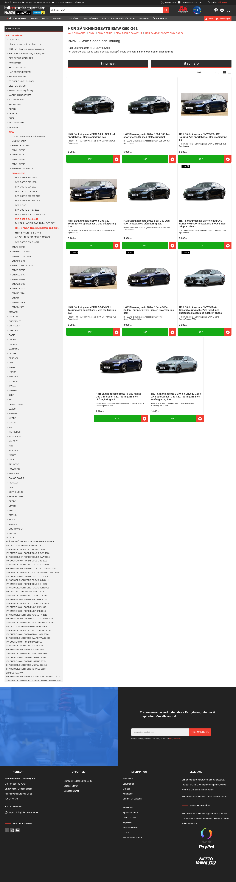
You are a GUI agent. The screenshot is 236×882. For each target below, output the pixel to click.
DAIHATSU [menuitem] (14, 349)
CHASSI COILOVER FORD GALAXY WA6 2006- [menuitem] (28, 638)
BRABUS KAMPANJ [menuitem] (15, 673)
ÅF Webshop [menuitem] (160, 18)
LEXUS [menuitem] (12, 409)
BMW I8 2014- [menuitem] (18, 302)
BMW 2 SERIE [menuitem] (18, 155)
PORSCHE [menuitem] (14, 473)
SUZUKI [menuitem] (12, 510)
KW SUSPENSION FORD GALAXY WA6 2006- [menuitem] (27, 634)
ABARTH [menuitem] (13, 113)
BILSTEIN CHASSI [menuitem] (17, 86)
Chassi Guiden (130, 817)
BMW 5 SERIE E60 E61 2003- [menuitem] (28, 196)
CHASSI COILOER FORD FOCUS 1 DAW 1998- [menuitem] (28, 557)
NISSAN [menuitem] (13, 455)
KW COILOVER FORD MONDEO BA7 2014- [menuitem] (26, 626)
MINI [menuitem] (11, 446)
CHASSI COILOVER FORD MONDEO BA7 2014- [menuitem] (28, 630)
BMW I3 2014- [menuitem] (18, 293)
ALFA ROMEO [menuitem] (15, 104)
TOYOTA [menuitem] (13, 524)
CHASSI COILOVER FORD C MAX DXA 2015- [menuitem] (27, 603)
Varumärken (128, 784)
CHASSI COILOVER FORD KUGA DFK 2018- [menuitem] (27, 615)
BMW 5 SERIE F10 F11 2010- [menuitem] (27, 200)
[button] (222, 10)
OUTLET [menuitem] (34, 18)
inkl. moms (222, 2)
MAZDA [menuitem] (12, 418)
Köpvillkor (127, 822)
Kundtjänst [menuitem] (72, 18)
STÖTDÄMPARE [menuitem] (16, 100)
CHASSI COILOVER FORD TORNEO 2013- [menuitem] (26, 669)
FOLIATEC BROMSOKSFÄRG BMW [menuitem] (28, 136)
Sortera (193, 63)
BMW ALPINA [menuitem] (18, 275)
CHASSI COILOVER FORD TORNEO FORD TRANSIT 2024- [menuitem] (34, 680)
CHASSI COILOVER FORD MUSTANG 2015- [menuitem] (27, 665)
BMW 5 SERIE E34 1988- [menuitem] (26, 187)
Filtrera (109, 63)
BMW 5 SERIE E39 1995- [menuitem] (26, 191)
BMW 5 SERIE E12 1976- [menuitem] (26, 177)
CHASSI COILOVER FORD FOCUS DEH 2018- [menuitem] (28, 588)
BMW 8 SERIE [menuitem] (18, 279)
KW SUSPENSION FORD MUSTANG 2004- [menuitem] (26, 657)
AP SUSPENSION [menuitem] (17, 67)
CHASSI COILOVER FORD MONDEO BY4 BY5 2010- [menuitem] (31, 622)
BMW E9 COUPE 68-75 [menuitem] (22, 168)
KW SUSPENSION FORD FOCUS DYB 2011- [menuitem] (27, 576)
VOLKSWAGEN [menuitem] (16, 529)
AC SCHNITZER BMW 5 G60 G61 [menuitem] (33, 237)
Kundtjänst (128, 794)
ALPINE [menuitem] (12, 109)
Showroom (128, 807)
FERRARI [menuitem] (13, 358)
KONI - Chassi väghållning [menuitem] (21, 90)
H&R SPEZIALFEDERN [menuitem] (20, 72)
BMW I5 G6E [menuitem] (20, 205)
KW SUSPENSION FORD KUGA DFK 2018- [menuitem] (26, 611)
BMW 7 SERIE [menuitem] (18, 270)
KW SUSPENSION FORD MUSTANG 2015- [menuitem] (26, 661)
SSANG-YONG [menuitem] (16, 492)
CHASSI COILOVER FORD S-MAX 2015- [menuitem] (25, 646)
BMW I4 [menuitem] (15, 298)
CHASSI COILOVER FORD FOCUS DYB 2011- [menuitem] (28, 580)
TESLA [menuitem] (12, 519)
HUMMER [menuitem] (13, 376)
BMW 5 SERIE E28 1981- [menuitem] (26, 182)
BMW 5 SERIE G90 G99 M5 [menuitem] (27, 242)
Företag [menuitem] (144, 18)
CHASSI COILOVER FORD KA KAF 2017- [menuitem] (25, 549)
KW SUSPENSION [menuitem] (17, 76)
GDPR (126, 832)
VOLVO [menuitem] (12, 533)
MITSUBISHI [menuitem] (15, 436)
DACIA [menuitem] (12, 335)
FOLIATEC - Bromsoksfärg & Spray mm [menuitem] (27, 53)
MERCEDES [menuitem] (14, 432)
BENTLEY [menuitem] (13, 127)
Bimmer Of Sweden (132, 799)
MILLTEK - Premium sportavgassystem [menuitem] (26, 49)
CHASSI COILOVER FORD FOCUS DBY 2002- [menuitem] (27, 565)
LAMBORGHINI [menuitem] (16, 404)
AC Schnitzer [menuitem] (15, 63)
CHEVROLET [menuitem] (15, 321)
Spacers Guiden (130, 812)
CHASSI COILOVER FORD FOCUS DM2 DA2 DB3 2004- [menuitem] (32, 572)
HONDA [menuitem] (12, 372)
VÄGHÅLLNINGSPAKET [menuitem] (20, 95)
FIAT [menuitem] (11, 363)
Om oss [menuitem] (57, 18)
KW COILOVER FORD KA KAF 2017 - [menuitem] (23, 545)
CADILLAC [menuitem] (14, 316)
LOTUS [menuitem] (12, 423)
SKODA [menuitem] (12, 501)
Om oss (126, 789)
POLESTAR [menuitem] (14, 469)
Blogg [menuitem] (45, 18)
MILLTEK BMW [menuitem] (19, 141)
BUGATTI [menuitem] (13, 312)
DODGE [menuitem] (12, 353)
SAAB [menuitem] (11, 487)
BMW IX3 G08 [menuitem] (18, 261)
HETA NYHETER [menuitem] (16, 40)
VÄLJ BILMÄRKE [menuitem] (17, 18)
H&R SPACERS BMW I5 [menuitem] (28, 232)
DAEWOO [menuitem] (13, 344)
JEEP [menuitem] (11, 395)
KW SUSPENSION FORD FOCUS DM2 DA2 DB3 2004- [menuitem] (31, 568)
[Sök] (166, 10)
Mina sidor (128, 778)
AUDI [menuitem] (11, 118)
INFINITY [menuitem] (13, 390)
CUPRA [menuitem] (12, 339)
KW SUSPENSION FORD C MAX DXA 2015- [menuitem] (26, 599)
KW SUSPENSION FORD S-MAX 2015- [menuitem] (24, 642)
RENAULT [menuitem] (13, 483)
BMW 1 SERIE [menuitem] (18, 150)
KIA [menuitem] (10, 400)
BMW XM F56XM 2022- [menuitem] (22, 265)
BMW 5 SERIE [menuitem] (18, 173)
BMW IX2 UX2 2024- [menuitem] (21, 256)
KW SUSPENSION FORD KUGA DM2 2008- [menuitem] (26, 607)
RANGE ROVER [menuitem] (16, 478)
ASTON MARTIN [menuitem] (16, 123)
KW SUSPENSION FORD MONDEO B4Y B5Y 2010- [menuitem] (30, 619)
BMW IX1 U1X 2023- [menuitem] (21, 252)
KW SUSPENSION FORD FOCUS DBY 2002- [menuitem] (27, 561)
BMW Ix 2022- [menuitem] (18, 307)
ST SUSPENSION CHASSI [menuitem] (21, 81)
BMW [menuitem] (11, 132)
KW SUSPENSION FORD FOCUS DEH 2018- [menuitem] (27, 584)
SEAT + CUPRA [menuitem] (16, 496)
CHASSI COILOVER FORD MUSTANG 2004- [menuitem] (27, 653)
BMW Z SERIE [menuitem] (18, 284)
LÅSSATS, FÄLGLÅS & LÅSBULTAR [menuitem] (25, 44)
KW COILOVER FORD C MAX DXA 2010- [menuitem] (25, 592)
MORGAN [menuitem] (13, 450)
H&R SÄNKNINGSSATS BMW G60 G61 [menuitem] (37, 228)
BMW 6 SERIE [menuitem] (18, 247)
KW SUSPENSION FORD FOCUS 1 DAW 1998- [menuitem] (28, 553)
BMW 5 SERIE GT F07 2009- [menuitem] (27, 210)
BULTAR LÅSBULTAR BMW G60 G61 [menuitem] (35, 223)
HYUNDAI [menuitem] (13, 381)
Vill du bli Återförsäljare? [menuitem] (118, 18)
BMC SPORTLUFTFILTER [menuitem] (21, 58)
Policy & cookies (131, 827)
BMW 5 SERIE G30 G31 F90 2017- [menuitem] (30, 214)
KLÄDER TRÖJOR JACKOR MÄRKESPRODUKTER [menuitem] (30, 541)
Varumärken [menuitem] (90, 18)
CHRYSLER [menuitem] (14, 326)
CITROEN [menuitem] (13, 330)
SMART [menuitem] (12, 506)
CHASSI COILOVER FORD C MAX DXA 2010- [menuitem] (27, 595)
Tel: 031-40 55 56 (13, 806)
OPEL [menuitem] (11, 460)
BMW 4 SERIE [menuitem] (18, 164)
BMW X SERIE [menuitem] (18, 289)
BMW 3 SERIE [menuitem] (18, 159)
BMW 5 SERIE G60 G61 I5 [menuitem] (26, 219)
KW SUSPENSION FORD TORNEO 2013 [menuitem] (25, 649)
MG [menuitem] (10, 427)
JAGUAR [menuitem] (13, 386)
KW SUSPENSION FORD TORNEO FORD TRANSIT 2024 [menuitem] (33, 676)
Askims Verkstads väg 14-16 (18, 794)
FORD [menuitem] (12, 367)
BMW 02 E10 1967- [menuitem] (21, 145)
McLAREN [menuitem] (13, 441)
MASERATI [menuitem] (14, 413)
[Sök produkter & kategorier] (106, 10)
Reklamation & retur (132, 837)
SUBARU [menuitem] (13, 515)
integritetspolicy (175, 738)
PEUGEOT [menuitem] (14, 464)
